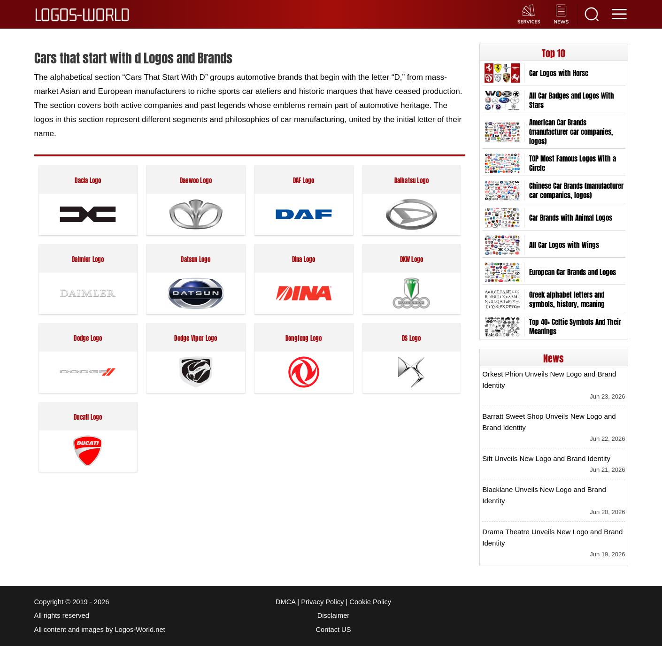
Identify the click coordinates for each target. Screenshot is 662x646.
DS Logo (411, 339)
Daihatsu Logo (411, 181)
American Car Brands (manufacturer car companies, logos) (571, 132)
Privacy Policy (322, 602)
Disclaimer (333, 615)
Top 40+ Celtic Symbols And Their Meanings (575, 326)
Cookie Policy (370, 602)
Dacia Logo (88, 181)
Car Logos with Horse (558, 73)
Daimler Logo (88, 260)
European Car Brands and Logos (572, 272)
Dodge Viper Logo (195, 339)
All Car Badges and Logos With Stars (571, 100)
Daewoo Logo (196, 181)
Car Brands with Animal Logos (570, 218)
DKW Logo (411, 260)
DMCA (285, 602)
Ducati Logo (88, 418)
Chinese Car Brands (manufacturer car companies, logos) (576, 190)
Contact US (333, 629)
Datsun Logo (195, 260)
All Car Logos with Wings (564, 245)
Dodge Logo (88, 339)
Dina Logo (304, 260)
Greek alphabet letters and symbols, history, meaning (567, 299)
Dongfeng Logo (303, 339)
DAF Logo (304, 181)
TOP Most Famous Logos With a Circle (572, 163)
